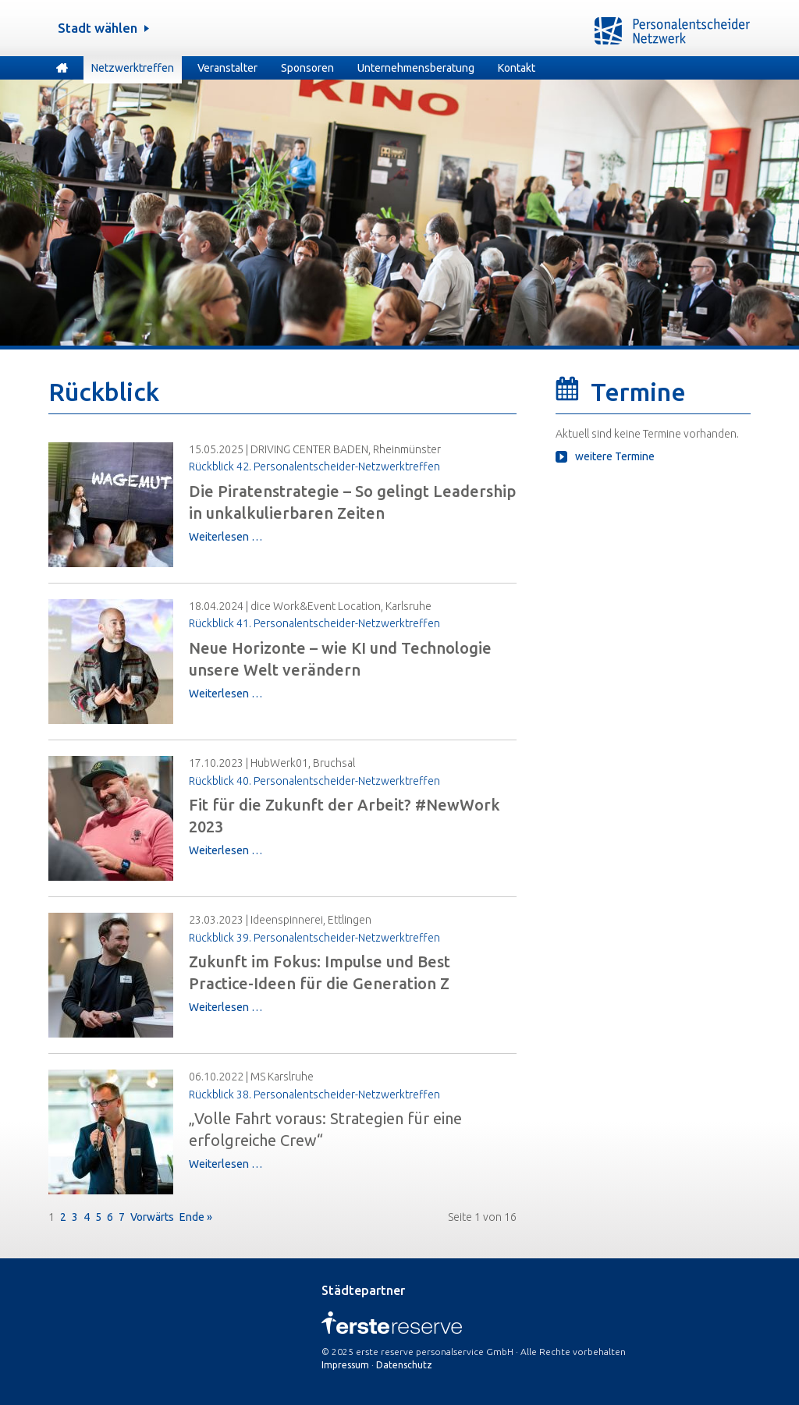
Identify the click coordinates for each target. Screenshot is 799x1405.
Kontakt (516, 68)
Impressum (345, 1365)
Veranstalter (227, 68)
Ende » (195, 1217)
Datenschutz (404, 1365)
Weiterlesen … (225, 536)
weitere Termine (615, 456)
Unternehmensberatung (415, 68)
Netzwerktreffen (132, 68)
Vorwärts (152, 1217)
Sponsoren (307, 68)
